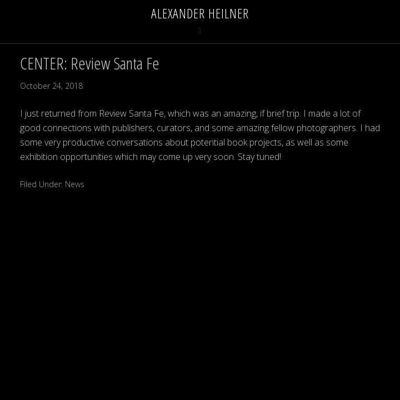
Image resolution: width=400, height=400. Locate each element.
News (74, 184)
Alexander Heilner (200, 13)
